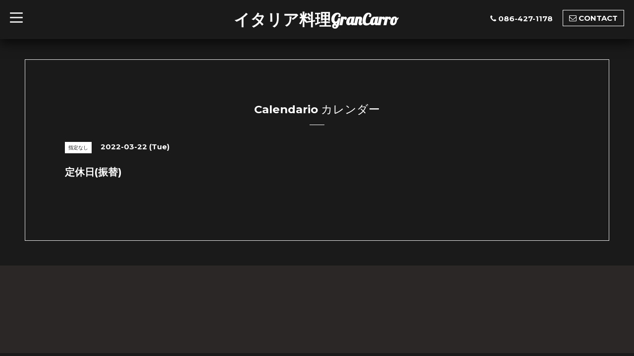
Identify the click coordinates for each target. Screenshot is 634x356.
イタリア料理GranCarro (316, 19)
